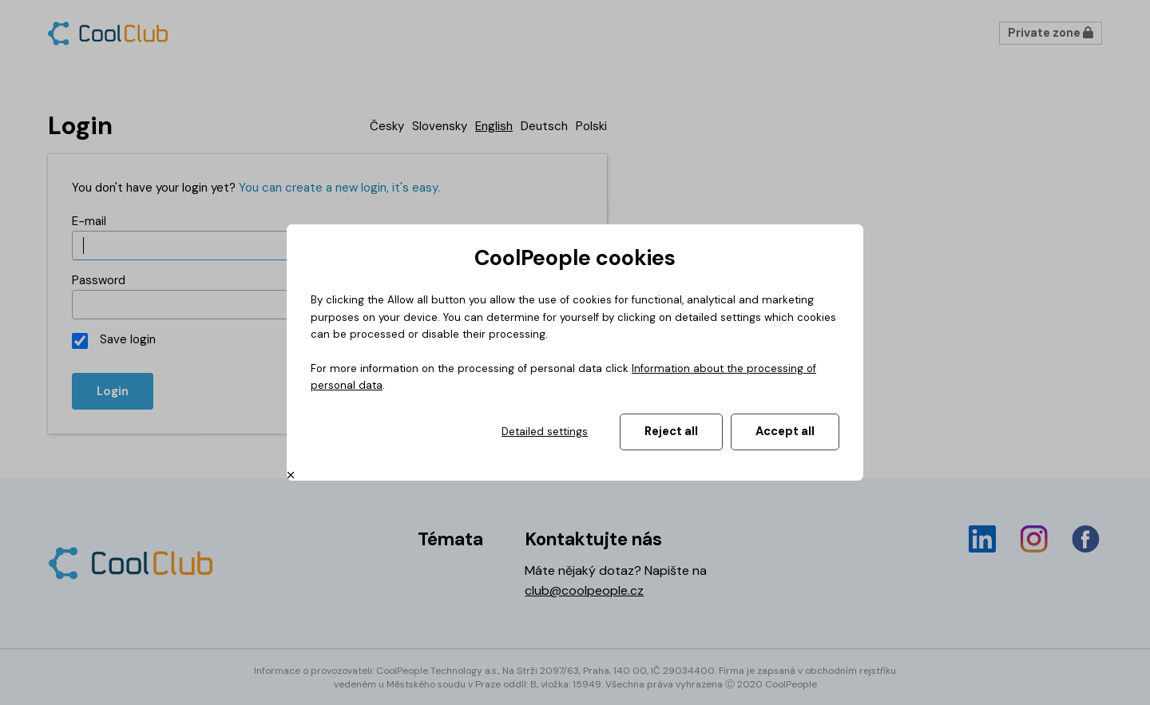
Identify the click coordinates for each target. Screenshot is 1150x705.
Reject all (671, 431)
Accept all (785, 431)
